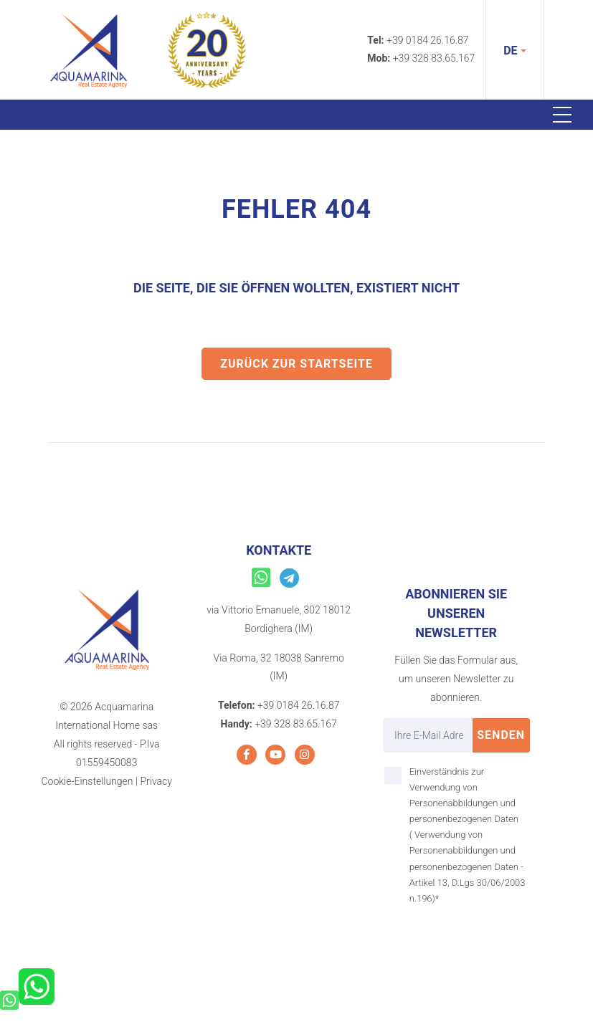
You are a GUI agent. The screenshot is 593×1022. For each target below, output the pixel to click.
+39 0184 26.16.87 (427, 40)
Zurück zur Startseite (296, 364)
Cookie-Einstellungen (87, 781)
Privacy (155, 781)
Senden (501, 735)
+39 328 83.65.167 (434, 58)
